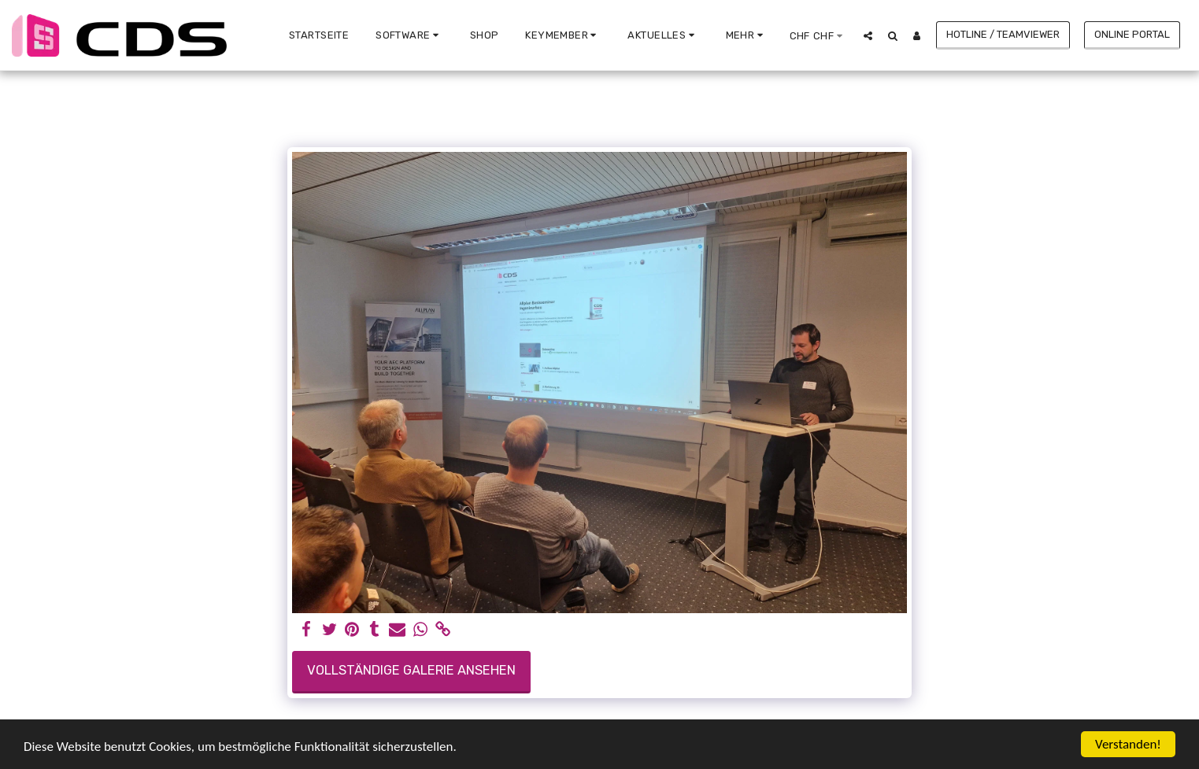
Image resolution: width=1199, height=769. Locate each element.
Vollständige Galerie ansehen (411, 670)
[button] (409, 35)
